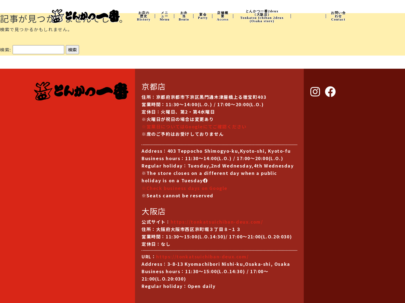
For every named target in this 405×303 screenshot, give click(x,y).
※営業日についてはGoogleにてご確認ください (194, 126)
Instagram (308, 15)
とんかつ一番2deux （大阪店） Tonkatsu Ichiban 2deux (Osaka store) (262, 16)
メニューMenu (165, 16)
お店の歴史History (144, 16)
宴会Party (203, 16)
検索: (5, 49)
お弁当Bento (184, 16)
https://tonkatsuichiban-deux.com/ (217, 221)
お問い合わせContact (338, 16)
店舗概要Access (223, 16)
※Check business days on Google (184, 188)
